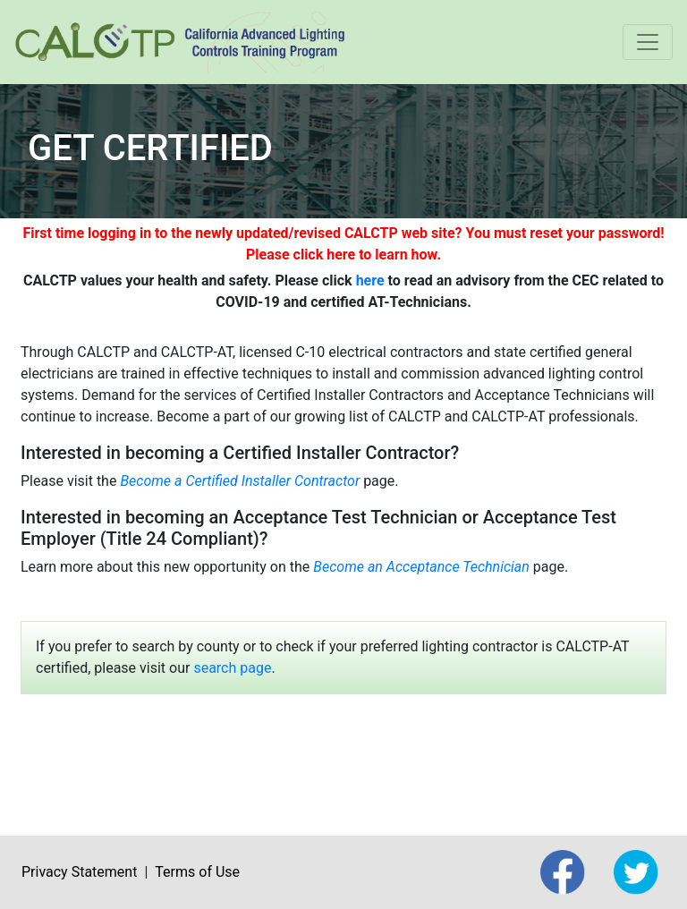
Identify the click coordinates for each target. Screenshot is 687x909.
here (370, 280)
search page (232, 667)
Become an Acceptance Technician (421, 566)
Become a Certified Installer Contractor (240, 480)
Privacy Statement (79, 871)
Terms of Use (197, 871)
